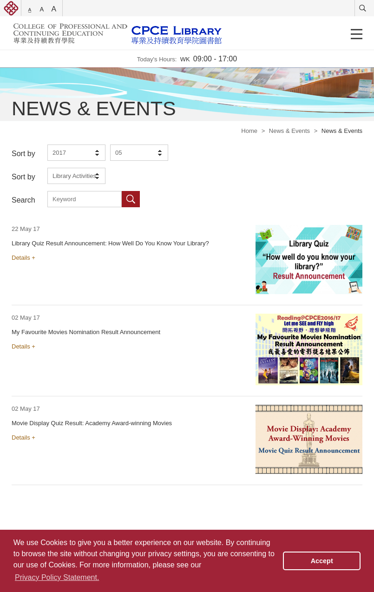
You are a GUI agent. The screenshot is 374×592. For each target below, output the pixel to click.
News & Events (289, 130)
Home (249, 130)
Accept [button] (322, 561)
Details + (23, 257)
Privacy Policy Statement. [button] (57, 577)
